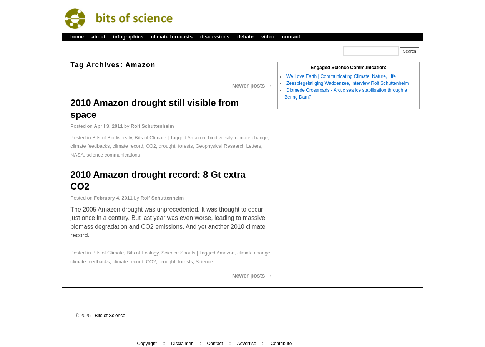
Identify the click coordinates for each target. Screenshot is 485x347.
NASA (77, 155)
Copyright (147, 343)
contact (291, 37)
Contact (215, 343)
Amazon (196, 137)
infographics (128, 37)
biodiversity (220, 137)
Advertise (246, 343)
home (77, 37)
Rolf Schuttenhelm (152, 126)
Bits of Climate (150, 137)
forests (185, 146)
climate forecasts (172, 37)
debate (245, 37)
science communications (113, 155)
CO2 (151, 146)
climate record (127, 146)
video (267, 37)
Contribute (281, 343)
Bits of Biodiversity (112, 137)
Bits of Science (110, 315)
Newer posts (252, 86)
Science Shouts (178, 253)
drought (167, 146)
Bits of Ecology (142, 253)
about (98, 37)
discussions (214, 37)
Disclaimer (182, 343)
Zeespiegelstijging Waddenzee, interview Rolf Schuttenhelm (347, 83)
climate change (251, 137)
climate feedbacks (90, 146)
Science (204, 261)
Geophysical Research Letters (228, 146)
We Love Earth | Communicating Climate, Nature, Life (341, 76)
